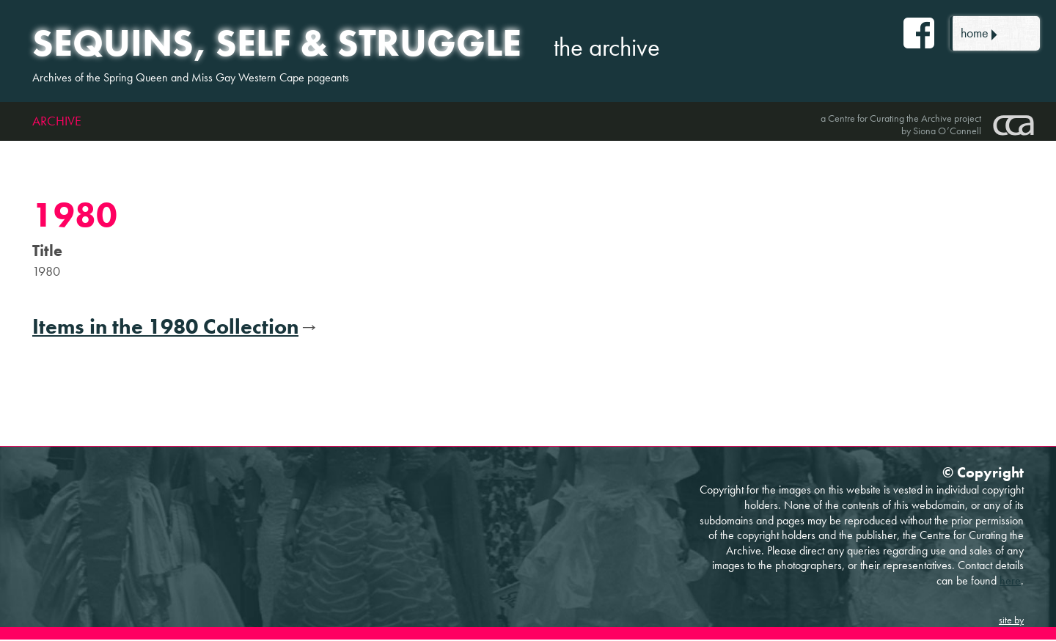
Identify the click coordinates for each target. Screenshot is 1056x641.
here (1010, 581)
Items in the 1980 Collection (165, 328)
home (976, 33)
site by (1011, 621)
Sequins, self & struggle (281, 43)
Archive (56, 122)
